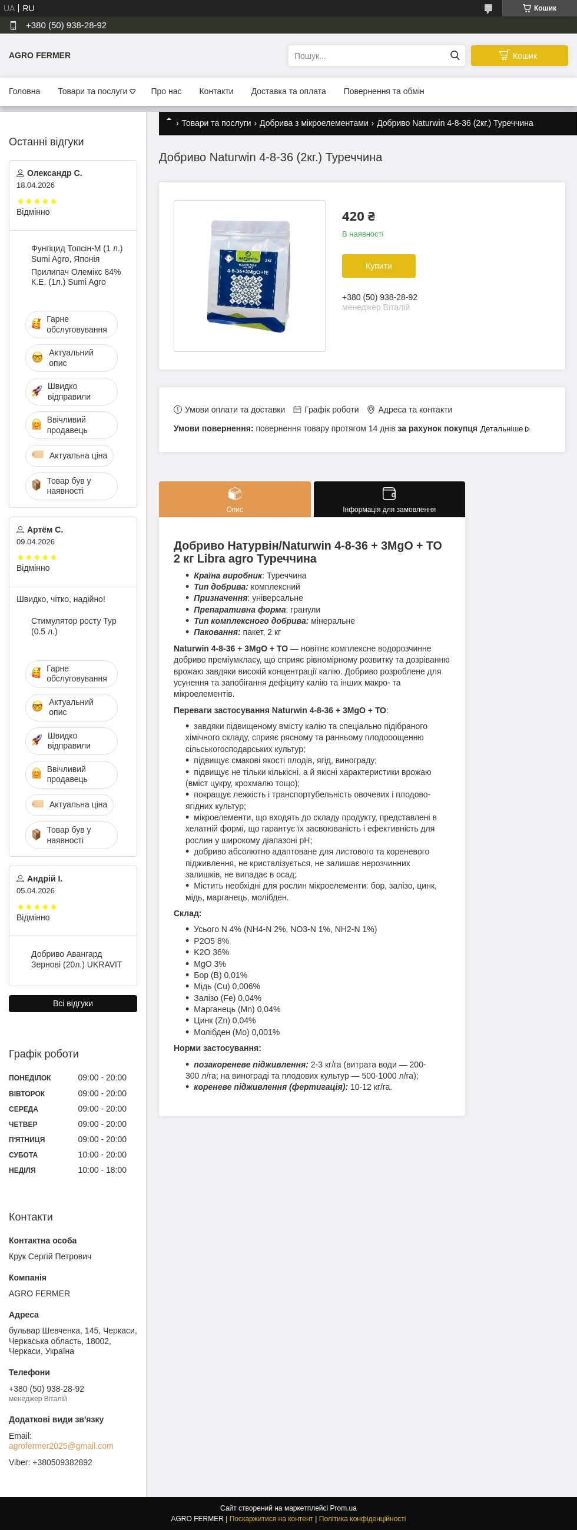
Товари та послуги (92, 91)
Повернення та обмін (384, 91)
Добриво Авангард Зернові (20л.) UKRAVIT (76, 959)
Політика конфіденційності (362, 1519)
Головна (24, 91)
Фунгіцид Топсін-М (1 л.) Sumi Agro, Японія (76, 254)
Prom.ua (343, 1508)
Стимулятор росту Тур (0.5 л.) (74, 626)
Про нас (166, 91)
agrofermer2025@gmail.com (61, 1446)
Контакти (216, 91)
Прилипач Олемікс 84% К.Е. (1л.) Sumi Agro (76, 277)
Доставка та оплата (288, 91)
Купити (379, 266)
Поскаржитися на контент (271, 1519)
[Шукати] (455, 55)
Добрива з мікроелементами (314, 123)
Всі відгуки (73, 1003)
